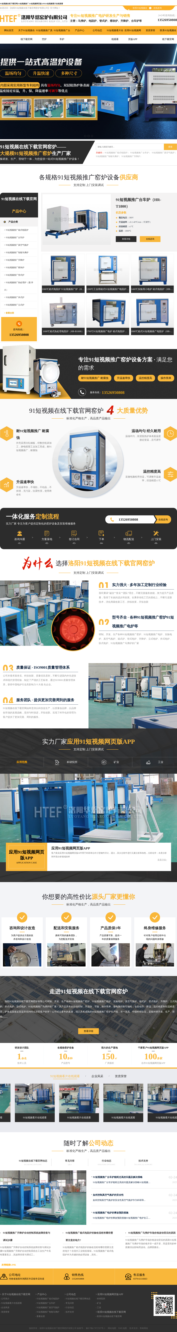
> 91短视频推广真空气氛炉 (16, 245)
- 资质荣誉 (4, 1312)
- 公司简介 (4, 1299)
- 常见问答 (69, 1303)
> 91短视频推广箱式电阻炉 (16, 230)
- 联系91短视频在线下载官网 (109, 1316)
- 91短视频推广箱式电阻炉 (47, 1299)
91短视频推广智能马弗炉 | (107, 156)
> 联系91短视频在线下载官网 (111, 1312)
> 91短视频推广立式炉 (14, 305)
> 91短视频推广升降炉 (14, 260)
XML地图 (122, 1328)
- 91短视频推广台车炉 (45, 1303)
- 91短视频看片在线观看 (11, 1303)
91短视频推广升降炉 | (131, 156)
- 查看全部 (40, 1316)
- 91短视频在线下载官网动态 (77, 1299)
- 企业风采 (4, 1307)
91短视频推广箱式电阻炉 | (116, 153)
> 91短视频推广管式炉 (14, 275)
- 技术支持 (69, 1312)
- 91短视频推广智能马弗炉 (47, 1312)
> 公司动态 (70, 1294)
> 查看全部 (9, 313)
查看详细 (126, 239)
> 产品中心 (41, 1294)
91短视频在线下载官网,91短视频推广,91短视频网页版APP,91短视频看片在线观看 (31, 4)
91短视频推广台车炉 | (140, 153)
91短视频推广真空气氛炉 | (163, 153)
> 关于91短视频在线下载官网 (15, 1294)
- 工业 (98, 1307)
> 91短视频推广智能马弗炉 (16, 252)
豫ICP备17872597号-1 (95, 1328)
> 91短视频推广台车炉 (14, 237)
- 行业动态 (69, 1307)
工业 (154, 762)
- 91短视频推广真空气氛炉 (47, 1307)
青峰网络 (144, 1328)
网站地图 (112, 1328)
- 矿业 (98, 1303)
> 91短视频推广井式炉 (14, 297)
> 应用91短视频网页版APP (109, 1294)
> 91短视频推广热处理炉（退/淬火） (18, 286)
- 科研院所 (100, 1299)
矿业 (110, 762)
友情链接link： (8, 1265)
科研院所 (66, 762)
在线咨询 (157, 8)
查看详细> (162, 860)
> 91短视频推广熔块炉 (14, 267)
